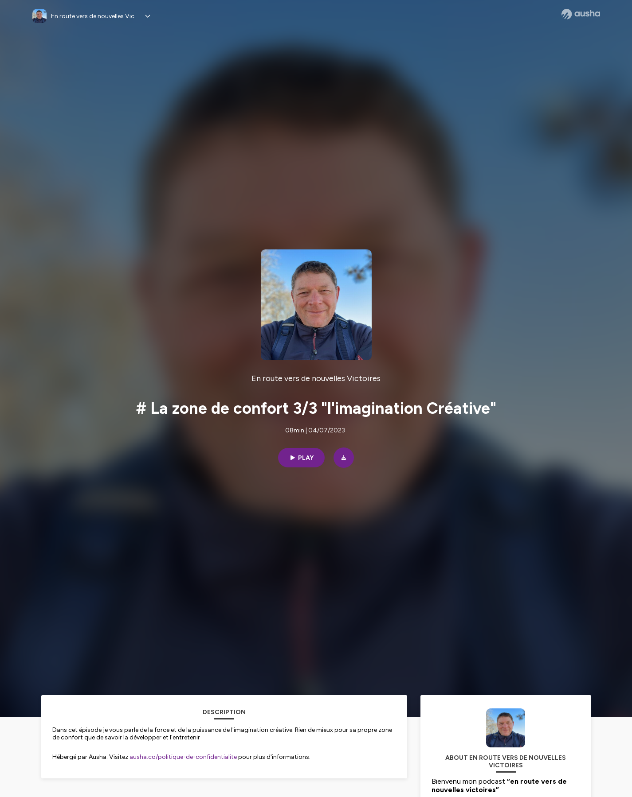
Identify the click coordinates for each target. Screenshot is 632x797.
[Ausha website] (580, 14)
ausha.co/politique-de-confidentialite (183, 757)
